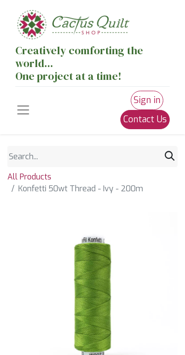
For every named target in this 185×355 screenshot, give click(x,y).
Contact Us (145, 119)
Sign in (147, 100)
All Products (29, 177)
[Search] (170, 156)
